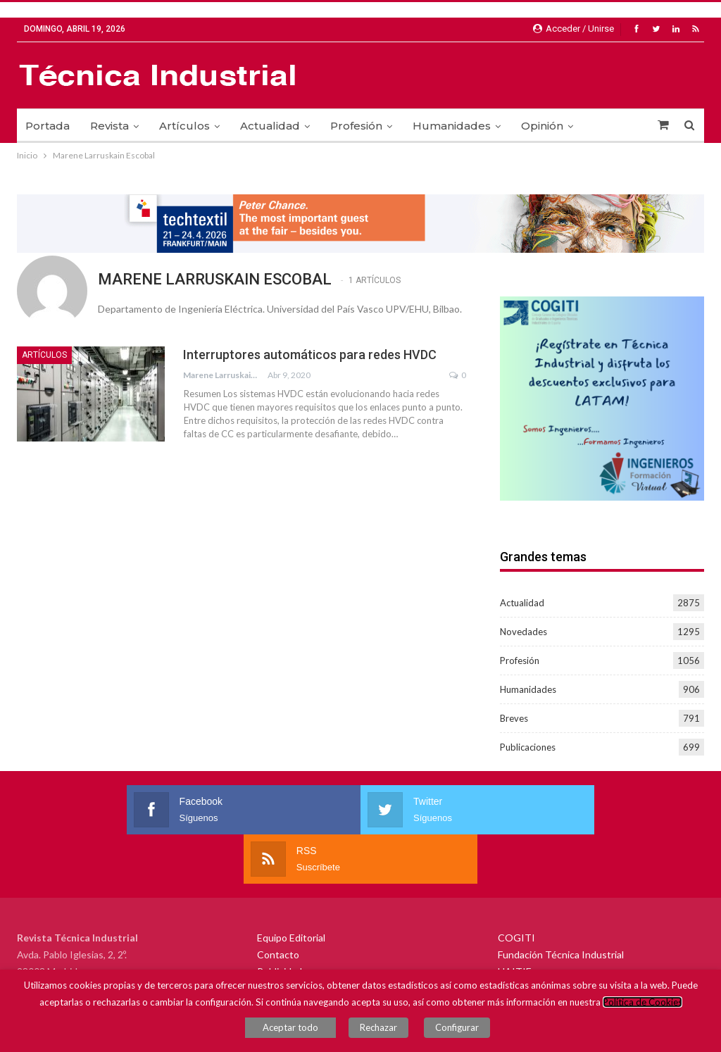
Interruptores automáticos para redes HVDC (310, 354)
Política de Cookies (642, 1009)
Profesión (356, 125)
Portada (47, 125)
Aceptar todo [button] (304, 1031)
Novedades (523, 631)
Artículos (184, 125)
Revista (109, 125)
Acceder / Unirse (573, 28)
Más (605, 125)
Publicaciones (528, 747)
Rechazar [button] (385, 1031)
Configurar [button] (450, 1031)
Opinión (542, 125)
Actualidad (270, 125)
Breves (514, 718)
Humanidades (452, 125)
